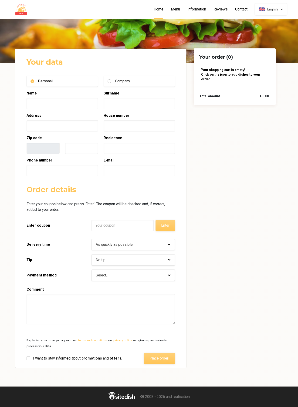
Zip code (34, 138)
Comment (35, 289)
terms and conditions (92, 340)
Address (34, 115)
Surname (111, 93)
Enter (165, 225)
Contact (241, 9)
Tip (29, 260)
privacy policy (122, 340)
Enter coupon (38, 225)
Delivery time (38, 244)
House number (116, 115)
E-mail (109, 160)
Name (32, 93)
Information (196, 9)
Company (122, 81)
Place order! (159, 358)
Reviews (220, 9)
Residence (113, 138)
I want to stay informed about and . (77, 358)
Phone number (39, 160)
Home (160, 9)
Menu (175, 9)
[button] (133, 244)
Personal (45, 81)
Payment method (42, 275)
